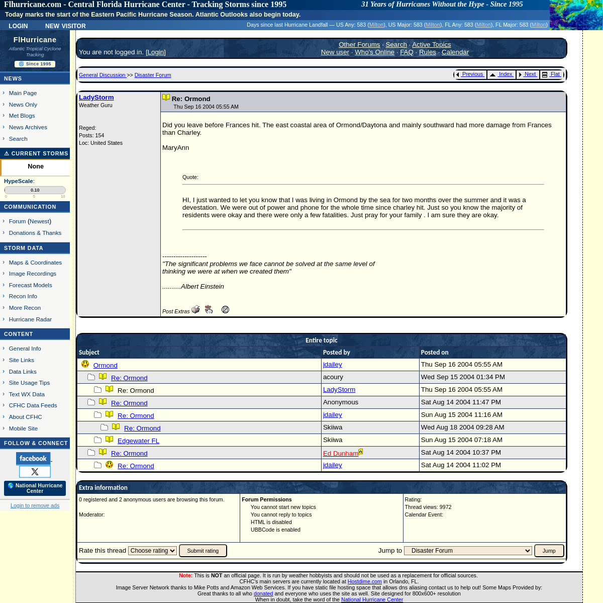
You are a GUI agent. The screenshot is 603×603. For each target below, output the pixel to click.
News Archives (28, 127)
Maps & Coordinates (35, 262)
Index (501, 74)
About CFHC (25, 416)
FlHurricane (35, 40)
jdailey (332, 364)
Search (18, 138)
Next (527, 74)
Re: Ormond (129, 378)
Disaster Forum (153, 75)
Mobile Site (23, 428)
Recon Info (23, 296)
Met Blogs (22, 115)
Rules (427, 52)
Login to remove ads (35, 505)
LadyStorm (96, 97)
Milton (376, 25)
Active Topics (431, 44)
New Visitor (65, 25)
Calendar (455, 52)
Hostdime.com (365, 581)
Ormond (105, 365)
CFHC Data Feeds (33, 405)
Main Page (23, 93)
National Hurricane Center (372, 599)
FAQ (407, 52)
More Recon (25, 307)
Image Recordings (32, 273)
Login (18, 25)
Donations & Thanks (35, 232)
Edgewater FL (138, 441)
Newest (39, 221)
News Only (23, 104)
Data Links (23, 371)
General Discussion (103, 75)
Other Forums (359, 44)
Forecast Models (30, 285)
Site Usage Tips (29, 382)
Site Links (21, 360)
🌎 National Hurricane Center (35, 488)
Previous (469, 74)
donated (263, 593)
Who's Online (374, 52)
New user (335, 52)
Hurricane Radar (30, 319)
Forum (17, 221)
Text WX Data (27, 394)
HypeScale (18, 181)
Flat (551, 74)
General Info (25, 348)
